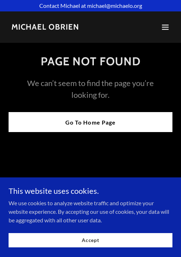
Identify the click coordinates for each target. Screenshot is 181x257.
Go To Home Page (90, 122)
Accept (90, 240)
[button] (165, 27)
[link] (45, 27)
